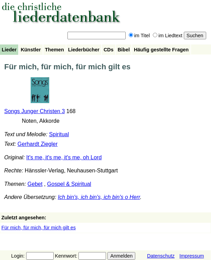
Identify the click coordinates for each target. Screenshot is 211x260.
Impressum (191, 256)
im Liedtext (167, 35)
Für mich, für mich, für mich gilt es (38, 227)
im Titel (139, 35)
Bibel (124, 49)
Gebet (35, 184)
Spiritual (59, 134)
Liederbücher (83, 49)
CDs (109, 49)
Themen (54, 49)
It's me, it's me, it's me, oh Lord (64, 157)
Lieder (9, 49)
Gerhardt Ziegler (38, 144)
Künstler (31, 49)
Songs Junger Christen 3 (34, 111)
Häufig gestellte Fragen (161, 49)
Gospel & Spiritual (69, 184)
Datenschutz (161, 256)
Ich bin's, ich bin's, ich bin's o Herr (99, 197)
